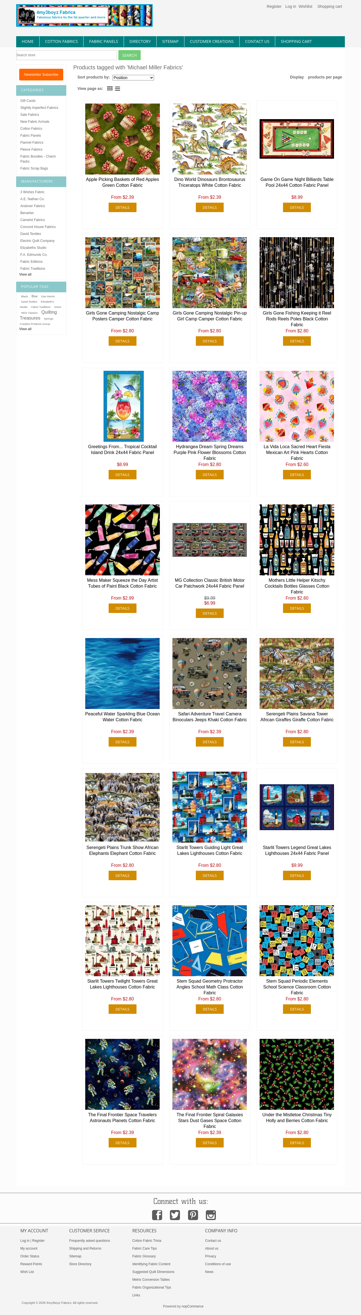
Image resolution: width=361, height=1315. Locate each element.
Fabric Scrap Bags (34, 168)
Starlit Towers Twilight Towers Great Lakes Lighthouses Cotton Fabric (122, 984)
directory (140, 41)
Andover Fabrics (32, 206)
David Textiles (30, 234)
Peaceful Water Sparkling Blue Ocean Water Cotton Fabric (122, 717)
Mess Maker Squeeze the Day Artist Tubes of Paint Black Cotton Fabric (122, 583)
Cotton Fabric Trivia (146, 1241)
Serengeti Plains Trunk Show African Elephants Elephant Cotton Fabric (122, 850)
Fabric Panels (30, 136)
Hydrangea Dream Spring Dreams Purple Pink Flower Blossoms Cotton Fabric (210, 452)
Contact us (213, 1241)
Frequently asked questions (89, 1241)
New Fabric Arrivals (34, 122)
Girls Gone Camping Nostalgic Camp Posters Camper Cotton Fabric (122, 316)
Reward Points (31, 1264)
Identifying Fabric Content (151, 1264)
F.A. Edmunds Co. (33, 255)
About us (211, 1248)
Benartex (27, 213)
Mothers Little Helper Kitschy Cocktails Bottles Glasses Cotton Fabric (297, 586)
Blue (34, 296)
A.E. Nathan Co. (32, 199)
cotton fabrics (61, 41)
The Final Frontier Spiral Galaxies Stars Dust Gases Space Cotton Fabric (210, 1120)
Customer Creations (212, 41)
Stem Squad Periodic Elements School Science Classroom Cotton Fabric (297, 987)
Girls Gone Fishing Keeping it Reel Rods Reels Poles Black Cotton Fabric (297, 319)
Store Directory (80, 1264)
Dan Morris (48, 296)
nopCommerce (193, 1306)
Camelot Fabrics (32, 220)
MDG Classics (29, 312)
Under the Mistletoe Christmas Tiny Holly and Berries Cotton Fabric (297, 1117)
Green (57, 307)
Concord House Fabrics (38, 227)
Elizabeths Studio (33, 248)
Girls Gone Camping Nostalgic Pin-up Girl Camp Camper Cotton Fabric (210, 316)
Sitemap (75, 1256)
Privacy (210, 1256)
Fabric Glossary (144, 1256)
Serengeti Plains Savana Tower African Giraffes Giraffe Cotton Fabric (297, 717)
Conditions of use (218, 1264)
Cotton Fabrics (31, 129)
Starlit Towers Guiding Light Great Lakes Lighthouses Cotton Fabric (210, 850)
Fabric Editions (31, 262)
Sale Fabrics (29, 115)
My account (28, 1248)
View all (25, 274)
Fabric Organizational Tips (151, 1287)
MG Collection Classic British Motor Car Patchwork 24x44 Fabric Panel (210, 583)
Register (274, 6)
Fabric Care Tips (144, 1248)
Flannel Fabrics (31, 142)
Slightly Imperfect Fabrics (39, 108)
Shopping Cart (296, 41)
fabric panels (103, 41)
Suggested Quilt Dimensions (153, 1272)
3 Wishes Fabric (32, 192)
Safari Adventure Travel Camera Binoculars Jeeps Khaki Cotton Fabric (210, 717)
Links (136, 1295)
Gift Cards (27, 101)
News (209, 1272)
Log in (290, 6)
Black (24, 296)
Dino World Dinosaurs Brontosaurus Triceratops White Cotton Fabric (209, 182)
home (28, 41)
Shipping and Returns (85, 1248)
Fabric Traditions (32, 269)
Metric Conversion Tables (151, 1280)
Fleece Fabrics (31, 149)
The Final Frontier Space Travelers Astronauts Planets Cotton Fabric (122, 1117)
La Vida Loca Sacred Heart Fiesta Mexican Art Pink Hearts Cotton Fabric (297, 452)
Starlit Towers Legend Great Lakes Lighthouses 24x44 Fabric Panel (297, 850)
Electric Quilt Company (37, 241)
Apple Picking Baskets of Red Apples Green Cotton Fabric (122, 182)
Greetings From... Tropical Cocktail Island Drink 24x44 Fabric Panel (122, 449)
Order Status (29, 1256)
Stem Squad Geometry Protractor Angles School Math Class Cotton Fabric (210, 987)
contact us (257, 41)
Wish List (27, 1272)
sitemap (170, 41)
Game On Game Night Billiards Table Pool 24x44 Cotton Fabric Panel (296, 182)
